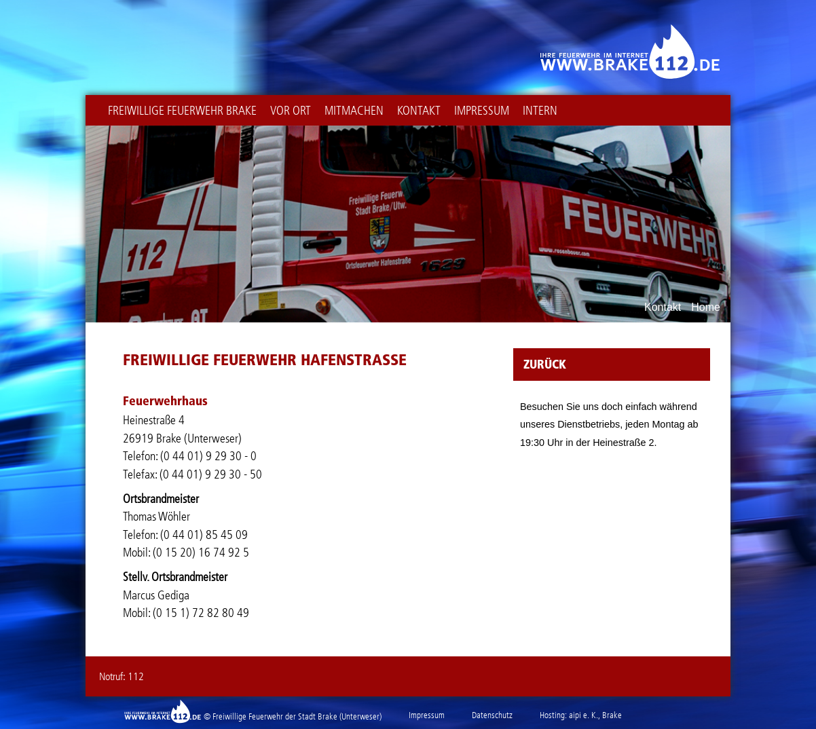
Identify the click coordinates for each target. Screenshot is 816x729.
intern (540, 110)
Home (705, 307)
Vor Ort (290, 110)
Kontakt (419, 110)
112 (136, 676)
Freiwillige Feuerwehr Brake (182, 110)
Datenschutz (492, 715)
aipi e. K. (583, 715)
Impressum (481, 110)
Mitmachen (354, 110)
